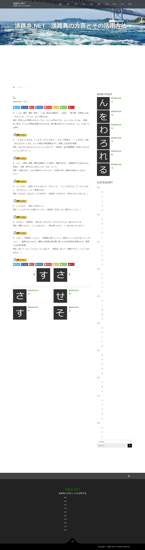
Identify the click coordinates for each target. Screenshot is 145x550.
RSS (128, 475)
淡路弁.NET (19, 3)
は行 (99, 4)
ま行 (106, 4)
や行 (114, 4)
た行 (83, 4)
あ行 (60, 4)
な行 (91, 4)
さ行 (75, 4)
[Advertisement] (72, 66)
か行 (68, 4)
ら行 (122, 4)
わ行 (129, 4)
